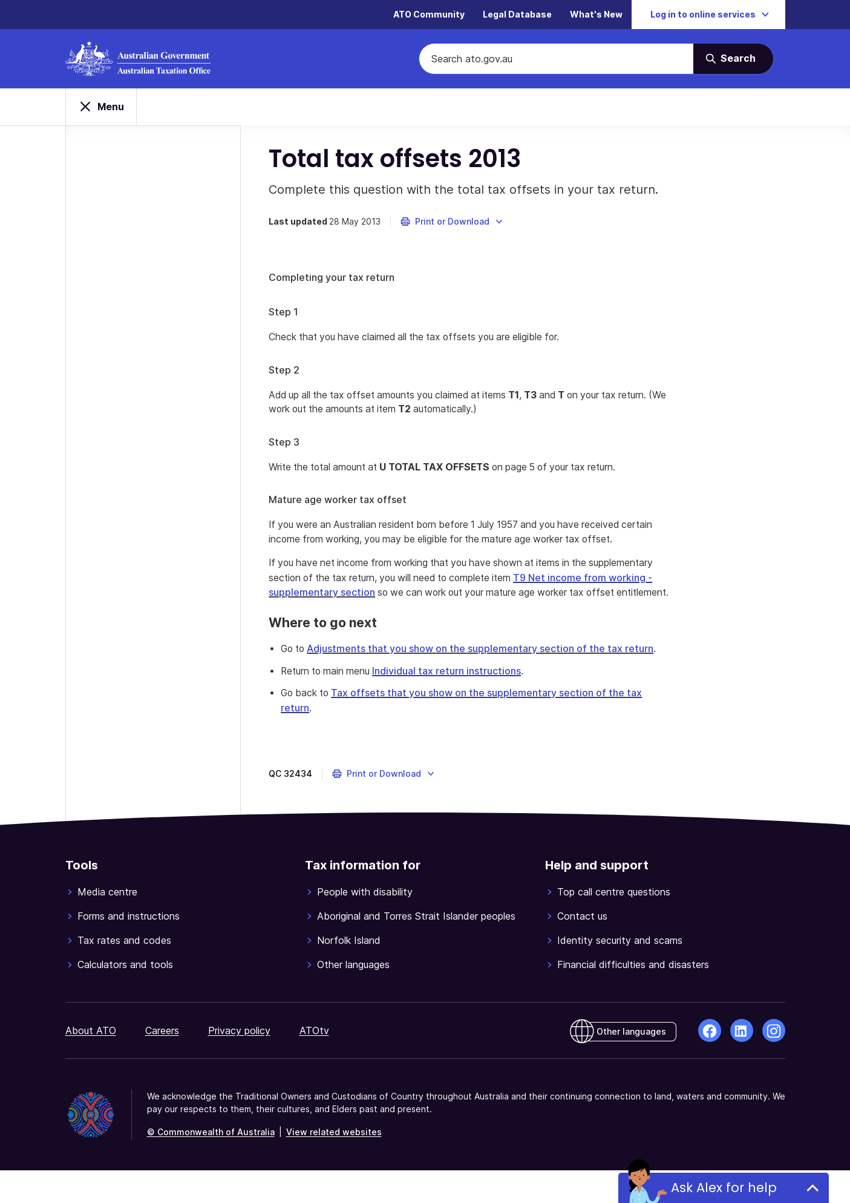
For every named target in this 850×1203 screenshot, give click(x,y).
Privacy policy (239, 1063)
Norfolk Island (349, 973)
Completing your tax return (334, 281)
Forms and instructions (128, 949)
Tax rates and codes (124, 973)
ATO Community (429, 15)
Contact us (582, 949)
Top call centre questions (613, 924)
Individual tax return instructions (453, 704)
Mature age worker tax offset (340, 504)
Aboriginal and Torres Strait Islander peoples (416, 949)
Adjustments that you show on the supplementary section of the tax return (486, 668)
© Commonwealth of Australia (211, 1164)
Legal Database (517, 15)
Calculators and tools (125, 997)
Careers (162, 1063)
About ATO (90, 1063)
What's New (596, 15)
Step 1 (286, 315)
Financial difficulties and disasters (633, 997)
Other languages (353, 997)
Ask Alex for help (723, 1188)
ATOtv (314, 1063)
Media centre (107, 924)
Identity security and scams (619, 973)
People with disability (365, 924)
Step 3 (286, 446)
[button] (454, 225)
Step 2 (286, 373)
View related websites (334, 1164)
